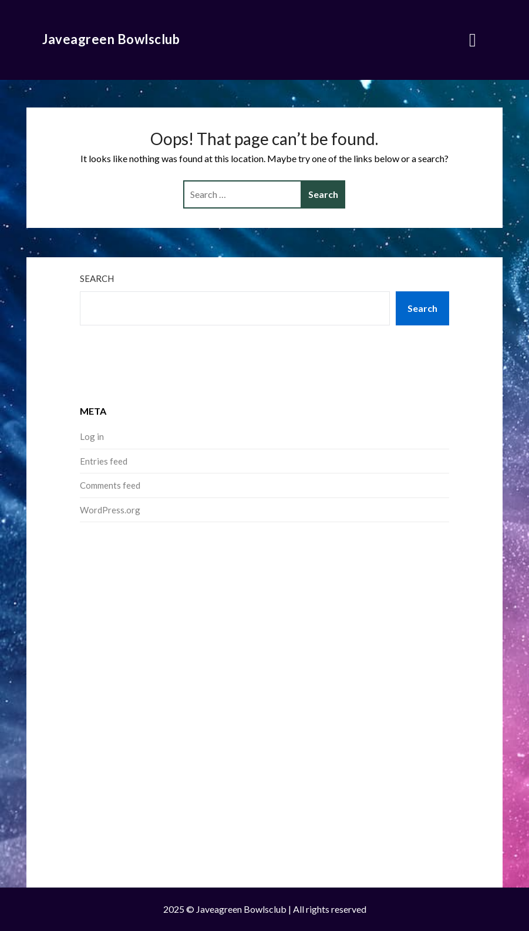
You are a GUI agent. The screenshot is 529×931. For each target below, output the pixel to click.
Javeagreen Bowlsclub (111, 39)
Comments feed (110, 485)
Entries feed (103, 461)
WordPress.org (110, 510)
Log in (92, 436)
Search (97, 278)
